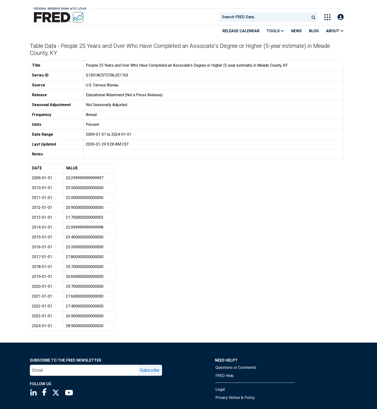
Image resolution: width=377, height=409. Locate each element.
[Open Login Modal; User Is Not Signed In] (341, 17)
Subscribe (149, 370)
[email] (84, 370)
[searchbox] (265, 17)
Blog (314, 31)
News (296, 31)
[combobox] (264, 17)
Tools (275, 31)
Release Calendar (240, 31)
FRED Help (224, 375)
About (335, 31)
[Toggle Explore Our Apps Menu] (327, 17)
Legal (220, 389)
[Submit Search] (313, 17)
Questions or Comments (235, 367)
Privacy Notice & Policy (235, 397)
